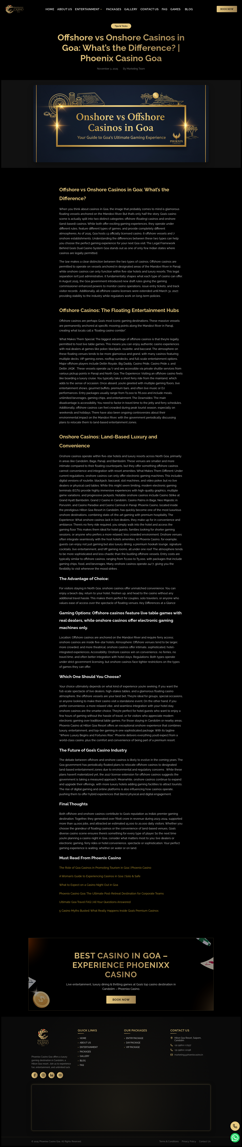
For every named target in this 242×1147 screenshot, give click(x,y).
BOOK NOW (226, 9)
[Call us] (235, 1126)
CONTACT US (149, 9)
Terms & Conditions (169, 1141)
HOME (50, 9)
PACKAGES (113, 9)
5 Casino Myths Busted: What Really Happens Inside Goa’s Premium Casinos (109, 910)
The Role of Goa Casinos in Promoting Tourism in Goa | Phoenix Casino (105, 867)
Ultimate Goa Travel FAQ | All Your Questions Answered (95, 902)
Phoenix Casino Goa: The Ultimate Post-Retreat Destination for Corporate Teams (111, 893)
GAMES (175, 9)
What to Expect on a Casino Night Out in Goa (88, 884)
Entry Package (134, 1038)
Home (83, 1038)
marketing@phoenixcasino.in (188, 1055)
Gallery (84, 1056)
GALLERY (130, 9)
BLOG (189, 9)
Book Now (121, 999)
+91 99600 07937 (182, 1045)
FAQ (164, 9)
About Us (85, 1042)
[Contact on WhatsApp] (235, 1138)
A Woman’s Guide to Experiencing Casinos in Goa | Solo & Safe (99, 876)
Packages (85, 1051)
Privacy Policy (189, 1141)
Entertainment (89, 1047)
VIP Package (133, 1047)
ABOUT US (64, 9)
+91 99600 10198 (182, 1050)
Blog (83, 1060)
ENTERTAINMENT (88, 9)
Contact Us (205, 1141)
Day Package (133, 1042)
